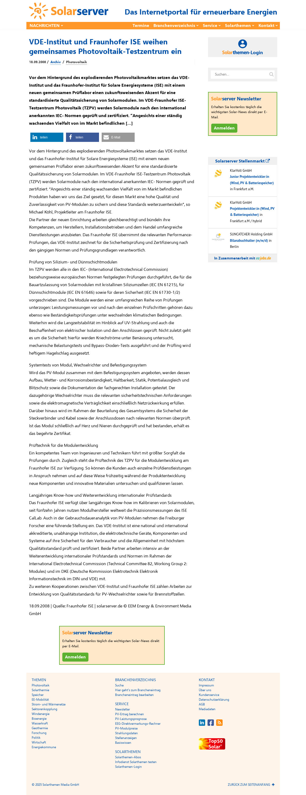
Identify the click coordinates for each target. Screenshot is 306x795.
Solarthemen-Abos (128, 757)
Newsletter (122, 709)
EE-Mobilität (40, 700)
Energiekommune (44, 747)
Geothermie (40, 728)
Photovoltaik (76, 62)
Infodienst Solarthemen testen (136, 762)
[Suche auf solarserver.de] (272, 74)
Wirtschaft (39, 742)
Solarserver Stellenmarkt (242, 161)
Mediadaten (207, 709)
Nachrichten (45, 26)
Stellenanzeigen (126, 738)
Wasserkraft (40, 723)
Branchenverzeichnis (174, 26)
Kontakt (266, 26)
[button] (46, 137)
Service (210, 26)
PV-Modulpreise (126, 728)
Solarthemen (238, 26)
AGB (202, 704)
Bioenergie (39, 719)
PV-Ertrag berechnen (129, 714)
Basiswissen (123, 743)
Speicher (38, 695)
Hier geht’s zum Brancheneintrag (138, 690)
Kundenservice (209, 695)
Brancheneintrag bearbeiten (134, 695)
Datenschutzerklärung (214, 700)
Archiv (55, 62)
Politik (36, 738)
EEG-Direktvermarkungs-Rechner (138, 724)
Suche (119, 685)
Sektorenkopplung (44, 709)
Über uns (205, 690)
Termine (141, 26)
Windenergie (40, 714)
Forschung (39, 733)
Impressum (206, 685)
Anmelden (75, 657)
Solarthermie (40, 690)
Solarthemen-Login (128, 767)
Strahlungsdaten (126, 733)
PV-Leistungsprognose (131, 719)
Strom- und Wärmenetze (48, 704)
